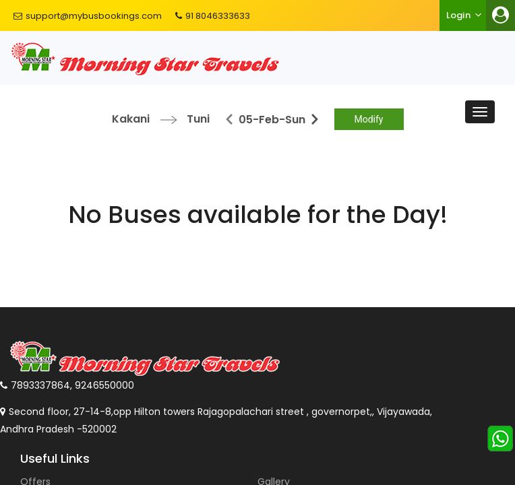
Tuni (198, 119)
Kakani (131, 119)
